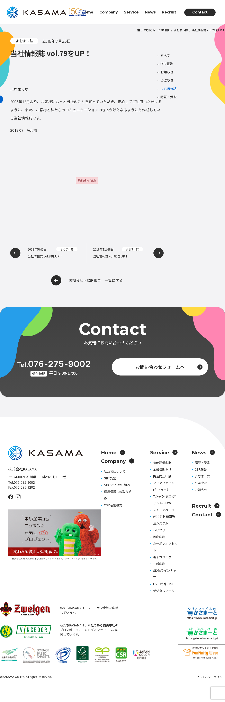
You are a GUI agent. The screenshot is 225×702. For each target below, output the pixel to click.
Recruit (169, 12)
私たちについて (114, 471)
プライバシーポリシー (210, 677)
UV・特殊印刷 (163, 584)
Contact (200, 12)
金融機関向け (162, 469)
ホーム (139, 30)
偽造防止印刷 (162, 476)
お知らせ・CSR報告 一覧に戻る (87, 280)
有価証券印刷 (162, 462)
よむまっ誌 (181, 30)
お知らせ (166, 71)
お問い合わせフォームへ (169, 366)
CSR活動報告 (113, 505)
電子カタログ (162, 557)
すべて (165, 55)
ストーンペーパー (165, 510)
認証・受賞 (168, 96)
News (150, 12)
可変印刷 (159, 537)
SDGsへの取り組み (117, 485)
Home (87, 12)
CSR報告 (166, 63)
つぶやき (166, 80)
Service (131, 12)
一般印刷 (159, 564)
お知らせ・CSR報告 (157, 30)
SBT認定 (110, 478)
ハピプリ (159, 530)
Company (108, 12)
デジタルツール (163, 590)
